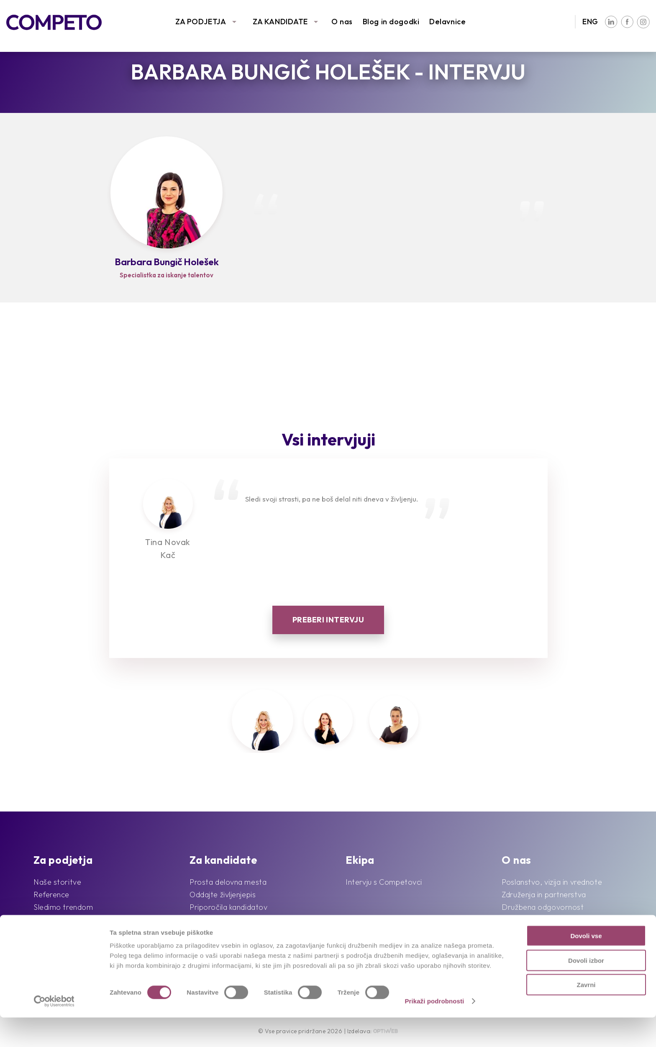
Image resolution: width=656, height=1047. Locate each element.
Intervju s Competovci (384, 882)
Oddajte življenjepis (223, 894)
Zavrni (586, 1014)
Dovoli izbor (586, 989)
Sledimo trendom (63, 907)
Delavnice (447, 21)
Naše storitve (57, 882)
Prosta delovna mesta (228, 882)
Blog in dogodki (391, 21)
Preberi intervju (328, 620)
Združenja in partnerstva (544, 894)
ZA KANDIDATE (280, 21)
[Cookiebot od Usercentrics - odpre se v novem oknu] (54, 1030)
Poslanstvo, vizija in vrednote (552, 882)
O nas (342, 21)
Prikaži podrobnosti (434, 1030)
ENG (590, 21)
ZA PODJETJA (200, 21)
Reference (51, 894)
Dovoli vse (586, 965)
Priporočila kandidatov (228, 907)
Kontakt (515, 932)
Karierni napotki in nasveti (234, 932)
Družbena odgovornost (543, 907)
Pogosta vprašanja (222, 919)
